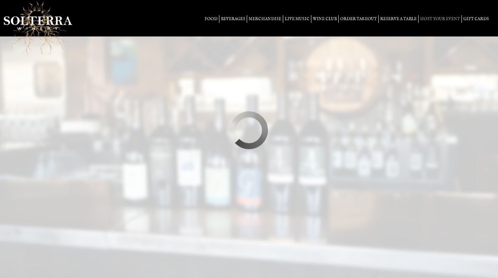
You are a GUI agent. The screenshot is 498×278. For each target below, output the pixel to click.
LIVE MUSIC (297, 19)
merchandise (265, 19)
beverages (233, 19)
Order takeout (358, 19)
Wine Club (325, 19)
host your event (440, 19)
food (211, 19)
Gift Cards (476, 19)
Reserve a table (398, 19)
